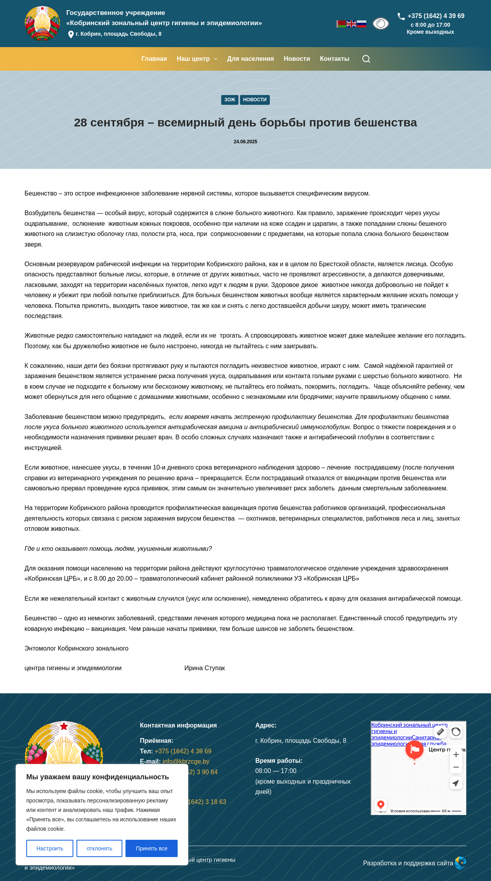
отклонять (99, 848)
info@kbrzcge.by (186, 761)
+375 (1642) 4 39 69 (183, 751)
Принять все (151, 848)
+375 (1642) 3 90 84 (189, 772)
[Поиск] (366, 59)
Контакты (334, 58)
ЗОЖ (229, 99)
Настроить (49, 848)
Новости (297, 58)
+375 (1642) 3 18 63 (197, 802)
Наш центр (198, 59)
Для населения (250, 58)
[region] (102, 814)
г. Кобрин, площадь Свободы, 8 (119, 34)
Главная (154, 58)
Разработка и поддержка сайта (415, 863)
